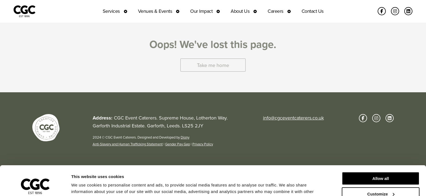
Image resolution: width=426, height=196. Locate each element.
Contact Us (313, 11)
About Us (240, 11)
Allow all (380, 150)
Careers (275, 11)
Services (111, 11)
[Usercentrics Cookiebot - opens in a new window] (35, 185)
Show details (83, 185)
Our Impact (201, 11)
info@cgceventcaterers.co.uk (293, 117)
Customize (380, 166)
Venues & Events (155, 11)
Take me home (213, 65)
